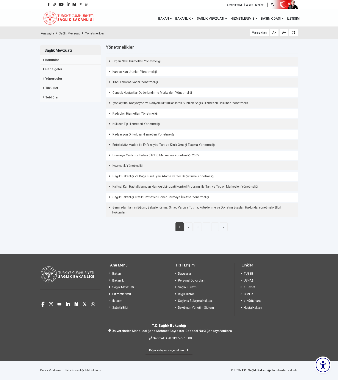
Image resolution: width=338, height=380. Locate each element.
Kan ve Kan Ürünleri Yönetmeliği (133, 71)
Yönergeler (53, 79)
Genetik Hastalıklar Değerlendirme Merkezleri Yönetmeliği (151, 92)
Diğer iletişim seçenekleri (167, 350)
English (259, 4)
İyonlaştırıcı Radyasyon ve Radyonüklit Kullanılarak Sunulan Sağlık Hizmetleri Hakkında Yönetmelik (178, 103)
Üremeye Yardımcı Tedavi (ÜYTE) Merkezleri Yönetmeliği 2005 (154, 155)
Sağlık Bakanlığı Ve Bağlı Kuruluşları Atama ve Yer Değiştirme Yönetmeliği (162, 176)
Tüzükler (51, 88)
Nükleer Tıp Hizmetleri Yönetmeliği (135, 124)
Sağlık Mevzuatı (70, 33)
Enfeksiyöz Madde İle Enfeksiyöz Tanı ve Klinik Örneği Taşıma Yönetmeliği (162, 144)
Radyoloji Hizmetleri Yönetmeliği (134, 113)
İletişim (248, 4)
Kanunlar (52, 60)
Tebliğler (52, 97)
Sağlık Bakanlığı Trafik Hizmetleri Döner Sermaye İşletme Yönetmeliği (159, 197)
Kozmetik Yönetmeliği (127, 165)
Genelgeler (53, 69)
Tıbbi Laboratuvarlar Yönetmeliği (134, 82)
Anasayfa (47, 33)
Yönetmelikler (94, 33)
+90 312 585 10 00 (178, 338)
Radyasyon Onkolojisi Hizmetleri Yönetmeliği (142, 134)
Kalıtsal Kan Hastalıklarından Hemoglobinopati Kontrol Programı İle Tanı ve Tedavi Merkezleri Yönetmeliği (183, 186)
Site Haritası (234, 4)
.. (206, 227)
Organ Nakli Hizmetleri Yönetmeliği (136, 61)
